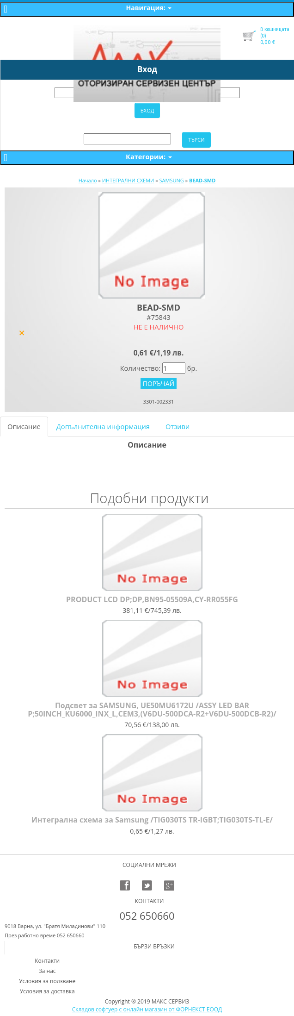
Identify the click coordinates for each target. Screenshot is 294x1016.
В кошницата (274, 29)
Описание (24, 426)
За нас (47, 971)
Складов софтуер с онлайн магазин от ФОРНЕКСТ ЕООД (147, 1009)
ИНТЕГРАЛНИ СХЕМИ (128, 180)
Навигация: (149, 7)
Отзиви (177, 426)
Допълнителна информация (103, 426)
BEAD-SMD (202, 180)
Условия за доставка (47, 991)
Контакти (47, 961)
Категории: (149, 156)
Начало (88, 180)
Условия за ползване (47, 981)
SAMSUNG (171, 180)
